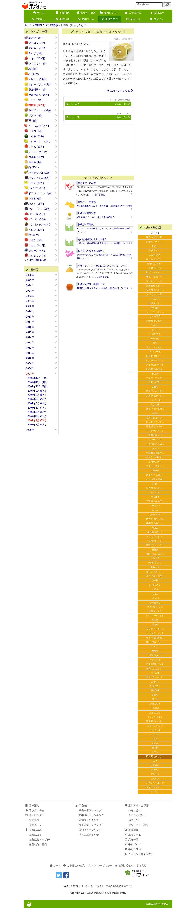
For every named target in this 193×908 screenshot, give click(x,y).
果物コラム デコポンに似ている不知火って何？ (102, 265)
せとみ (155, 246)
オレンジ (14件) (42, 79)
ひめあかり (155, 602)
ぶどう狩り (134, 820)
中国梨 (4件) (42, 162)
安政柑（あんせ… (155, 290)
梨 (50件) (42, 167)
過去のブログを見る (118, 90)
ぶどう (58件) (42, 203)
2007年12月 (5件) (37, 378)
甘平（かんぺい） (155, 677)
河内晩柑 (155, 690)
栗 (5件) (42, 120)
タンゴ (155, 329)
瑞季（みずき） (155, 263)
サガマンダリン (155, 655)
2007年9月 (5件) (37, 390)
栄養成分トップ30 (39, 839)
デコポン (155, 769)
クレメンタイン (155, 717)
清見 (155, 739)
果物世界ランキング (90, 830)
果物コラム (86, 19)
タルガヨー (155, 686)
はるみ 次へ (122, 104)
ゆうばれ (155, 307)
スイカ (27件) (42, 136)
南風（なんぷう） (155, 668)
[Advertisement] (96, 150)
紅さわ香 (155, 404)
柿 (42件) (42, 74)
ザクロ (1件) (42, 131)
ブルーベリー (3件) (42, 209)
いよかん (155, 598)
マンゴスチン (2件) (42, 224)
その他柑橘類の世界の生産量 (92, 239)
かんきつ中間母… (155, 457)
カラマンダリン (155, 606)
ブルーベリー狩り (138, 825)
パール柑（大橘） (155, 479)
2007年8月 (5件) (37, 395)
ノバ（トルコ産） (155, 294)
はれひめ (155, 470)
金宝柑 (155, 620)
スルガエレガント (155, 365)
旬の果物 (34, 820)
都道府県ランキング (90, 825)
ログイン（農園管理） (139, 854)
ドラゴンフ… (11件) (42, 193)
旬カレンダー (109, 13)
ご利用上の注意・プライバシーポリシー (88, 865)
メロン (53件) (42, 229)
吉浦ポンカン (155, 250)
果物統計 (157, 13)
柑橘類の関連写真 (87, 213)
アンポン (155, 646)
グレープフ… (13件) (42, 84)
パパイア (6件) (42, 188)
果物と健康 (133, 849)
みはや (155, 483)
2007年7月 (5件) (37, 399)
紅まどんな (155, 712)
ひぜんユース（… (155, 241)
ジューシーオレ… (155, 312)
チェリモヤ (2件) (42, 151)
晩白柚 (155, 580)
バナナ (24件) (42, 183)
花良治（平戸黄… (155, 237)
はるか (155, 589)
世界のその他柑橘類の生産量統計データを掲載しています (103, 243)
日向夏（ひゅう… (155, 356)
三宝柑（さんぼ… (155, 501)
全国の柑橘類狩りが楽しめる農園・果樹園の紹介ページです (104, 206)
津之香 (155, 699)
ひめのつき (155, 334)
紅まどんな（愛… (155, 391)
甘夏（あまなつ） (155, 417)
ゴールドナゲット (155, 633)
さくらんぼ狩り (137, 815)
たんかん (155, 448)
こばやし (155, 681)
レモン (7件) (42, 99)
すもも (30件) (42, 146)
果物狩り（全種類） (138, 805)
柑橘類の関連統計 (87, 224)
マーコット (155, 298)
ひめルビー (155, 514)
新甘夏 (155, 549)
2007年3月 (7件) (37, 416)
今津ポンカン (155, 268)
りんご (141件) (42, 245)
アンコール (155, 351)
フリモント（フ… (155, 281)
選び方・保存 (86, 13)
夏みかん (155, 567)
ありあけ (155, 338)
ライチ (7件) (42, 240)
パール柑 (155, 673)
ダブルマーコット (155, 615)
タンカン (155, 774)
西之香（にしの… (155, 519)
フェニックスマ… (155, 347)
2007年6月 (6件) (37, 403)
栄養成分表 (133, 13)
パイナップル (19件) (42, 172)
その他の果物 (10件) (40, 259)
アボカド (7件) (42, 48)
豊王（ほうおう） (155, 276)
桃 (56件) (42, 234)
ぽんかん (155, 778)
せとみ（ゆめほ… (155, 637)
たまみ (155, 527)
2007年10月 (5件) (37, 386)
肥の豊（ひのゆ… (155, 369)
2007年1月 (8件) (37, 424)
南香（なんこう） (155, 545)
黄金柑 (155, 386)
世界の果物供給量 (89, 834)
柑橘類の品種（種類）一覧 (91, 284)
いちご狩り (134, 810)
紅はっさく (155, 585)
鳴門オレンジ (155, 541)
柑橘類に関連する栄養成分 (91, 250)
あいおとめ (155, 255)
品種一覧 (133, 19)
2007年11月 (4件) (37, 382)
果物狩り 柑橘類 (87, 202)
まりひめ (155, 765)
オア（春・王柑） (155, 576)
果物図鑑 (62, 13)
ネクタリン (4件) (42, 255)
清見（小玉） (155, 382)
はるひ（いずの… (155, 408)
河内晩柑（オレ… (155, 285)
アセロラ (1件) (42, 42)
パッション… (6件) (42, 177)
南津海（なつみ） (155, 321)
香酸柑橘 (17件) (42, 89)
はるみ (155, 593)
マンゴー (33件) (42, 219)
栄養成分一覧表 (38, 844)
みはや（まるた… (155, 259)
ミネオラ (155, 325)
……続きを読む (97, 194)
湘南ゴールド (155, 303)
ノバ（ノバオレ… (155, 536)
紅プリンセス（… (155, 272)
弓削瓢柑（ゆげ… (155, 453)
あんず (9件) (42, 53)
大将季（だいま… (155, 395)
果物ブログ (109, 19)
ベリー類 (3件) (42, 214)
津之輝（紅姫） (155, 532)
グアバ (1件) (42, 115)
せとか (155, 373)
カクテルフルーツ (155, 783)
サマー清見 (155, 316)
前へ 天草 (72, 104)
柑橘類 (54, 25)
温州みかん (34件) (42, 94)
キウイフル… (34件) (42, 110)
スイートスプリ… (155, 466)
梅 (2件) (42, 68)
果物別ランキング (89, 820)
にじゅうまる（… (155, 360)
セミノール (155, 400)
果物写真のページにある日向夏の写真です (96, 217)
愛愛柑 (155, 651)
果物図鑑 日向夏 (87, 183)
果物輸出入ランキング (91, 815)
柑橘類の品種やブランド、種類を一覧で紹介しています (102, 288)
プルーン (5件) (42, 250)
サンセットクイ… (155, 629)
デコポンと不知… (155, 444)
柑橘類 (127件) (42, 105)
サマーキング (155, 439)
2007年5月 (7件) (37, 407)
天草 (155, 343)
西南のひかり (155, 435)
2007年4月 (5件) (37, 412)
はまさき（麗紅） (155, 475)
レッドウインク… (155, 422)
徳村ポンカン (155, 563)
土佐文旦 (155, 558)
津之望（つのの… (155, 426)
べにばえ (155, 496)
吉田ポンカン (155, 461)
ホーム (39, 13)
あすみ (155, 413)
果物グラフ (35, 825)
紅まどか (155, 492)
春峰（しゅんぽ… (155, 554)
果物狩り (39, 19)
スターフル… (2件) (42, 141)
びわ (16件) (42, 198)
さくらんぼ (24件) (42, 125)
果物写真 (62, 19)
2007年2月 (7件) (37, 420)
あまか (155, 510)
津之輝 (155, 624)
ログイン (157, 19)
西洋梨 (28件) (42, 157)
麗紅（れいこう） (155, 642)
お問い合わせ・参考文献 (130, 865)
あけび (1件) (42, 37)
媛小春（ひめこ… (155, 523)
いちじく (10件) (42, 63)
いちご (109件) (42, 58)
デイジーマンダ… (155, 378)
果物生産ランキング (90, 810)
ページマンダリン (155, 431)
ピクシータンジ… (155, 571)
